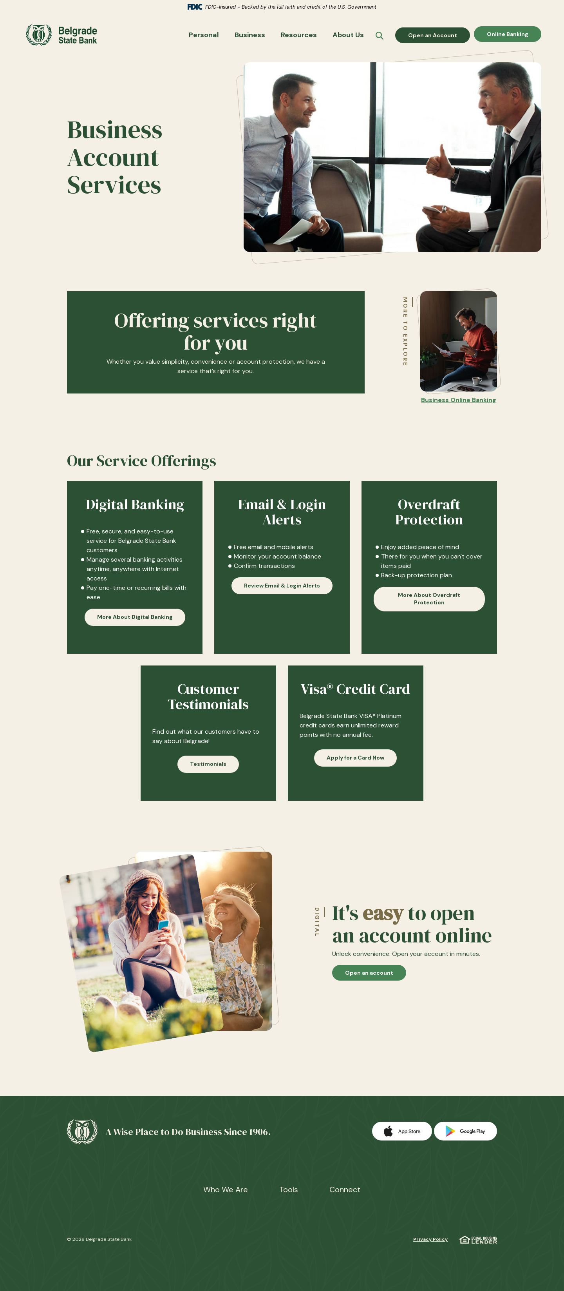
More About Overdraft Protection (429, 603)
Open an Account (439, 37)
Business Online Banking (458, 404)
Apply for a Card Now (355, 762)
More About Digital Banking (135, 621)
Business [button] (250, 37)
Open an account (375, 977)
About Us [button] (348, 37)
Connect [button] (344, 1189)
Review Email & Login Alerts (282, 589)
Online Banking (507, 37)
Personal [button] (204, 37)
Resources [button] (299, 37)
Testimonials (208, 768)
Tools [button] (288, 1189)
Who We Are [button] (225, 1189)
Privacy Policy (430, 1239)
